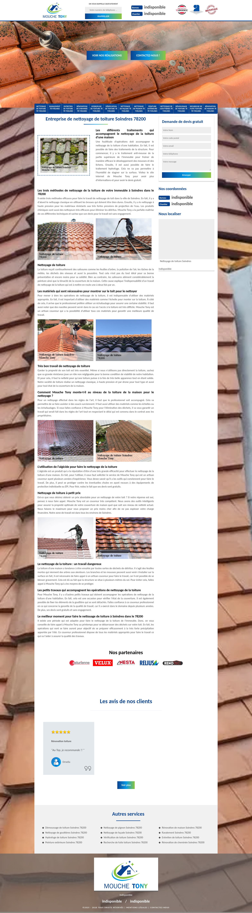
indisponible (155, 7)
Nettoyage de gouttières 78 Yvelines (166, 108)
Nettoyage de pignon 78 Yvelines (139, 108)
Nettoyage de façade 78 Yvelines (125, 108)
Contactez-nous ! (148, 55)
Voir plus (126, 785)
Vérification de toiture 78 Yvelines (111, 108)
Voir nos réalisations (107, 55)
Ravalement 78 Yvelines (54, 107)
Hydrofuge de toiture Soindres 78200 (64, 837)
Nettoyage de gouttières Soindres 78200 (66, 832)
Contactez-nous (159, 907)
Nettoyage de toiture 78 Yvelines (41, 108)
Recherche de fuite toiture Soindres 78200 (126, 842)
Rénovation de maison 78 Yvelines (210, 108)
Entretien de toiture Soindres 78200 (180, 837)
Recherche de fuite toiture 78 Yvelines (196, 108)
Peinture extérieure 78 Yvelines (152, 108)
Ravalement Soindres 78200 (176, 832)
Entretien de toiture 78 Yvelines (68, 108)
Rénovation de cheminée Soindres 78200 (183, 842)
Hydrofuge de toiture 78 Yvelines (96, 108)
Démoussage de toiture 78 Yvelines (181, 108)
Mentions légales (137, 907)
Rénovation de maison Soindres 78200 (182, 827)
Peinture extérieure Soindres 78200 (63, 842)
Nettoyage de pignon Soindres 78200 (123, 827)
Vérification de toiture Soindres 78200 (123, 837)
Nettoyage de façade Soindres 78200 (123, 832)
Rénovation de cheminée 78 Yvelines (81, 108)
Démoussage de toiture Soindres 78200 (65, 827)
